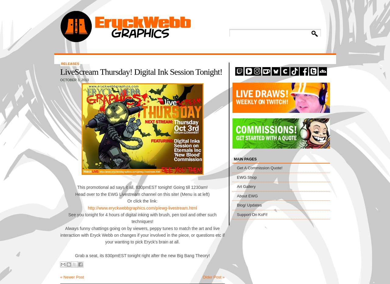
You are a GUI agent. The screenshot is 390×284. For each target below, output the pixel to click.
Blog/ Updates (249, 205)
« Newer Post (72, 277)
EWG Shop (247, 177)
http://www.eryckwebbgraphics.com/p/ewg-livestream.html (142, 208)
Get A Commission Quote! (260, 168)
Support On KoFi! (252, 214)
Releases (70, 64)
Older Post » (214, 277)
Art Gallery (246, 186)
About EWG (247, 196)
